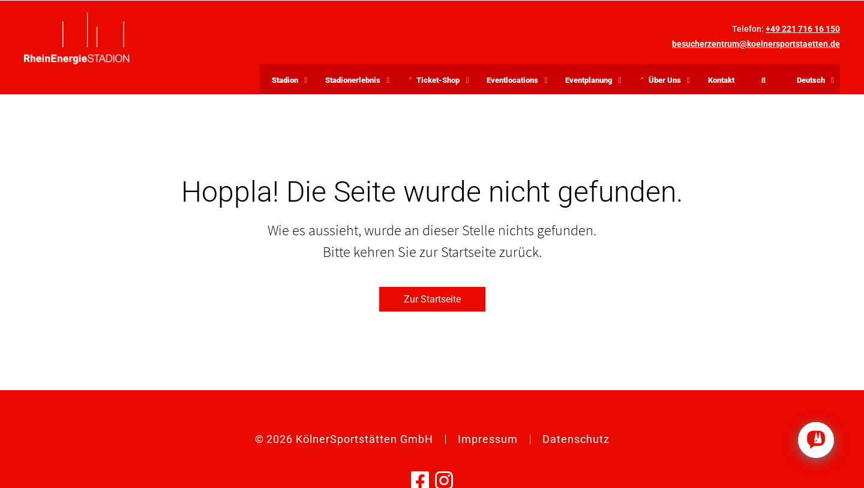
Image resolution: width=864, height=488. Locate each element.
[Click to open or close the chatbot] (816, 440)
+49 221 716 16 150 (803, 29)
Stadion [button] (285, 80)
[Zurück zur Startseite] (77, 38)
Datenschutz (576, 439)
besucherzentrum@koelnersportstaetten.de (756, 44)
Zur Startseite (432, 299)
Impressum (488, 439)
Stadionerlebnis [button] (352, 80)
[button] (810, 79)
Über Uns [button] (667, 82)
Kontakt (721, 80)
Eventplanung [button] (588, 80)
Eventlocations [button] (512, 80)
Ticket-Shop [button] (441, 82)
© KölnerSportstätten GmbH (344, 439)
